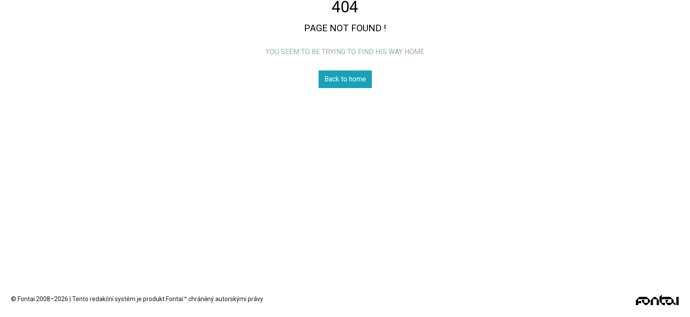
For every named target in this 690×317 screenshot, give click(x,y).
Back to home (345, 79)
